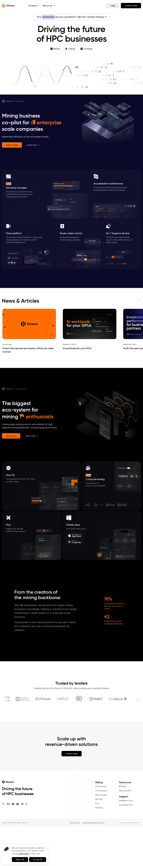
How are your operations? (72, 17)
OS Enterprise (100, 826)
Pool (97, 843)
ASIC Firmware (101, 834)
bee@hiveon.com (126, 840)
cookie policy (23, 854)
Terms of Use (74, 862)
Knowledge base (126, 844)
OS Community (101, 830)
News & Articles (20, 340)
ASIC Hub (99, 839)
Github (122, 826)
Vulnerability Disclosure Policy (93, 862)
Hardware (99, 847)
